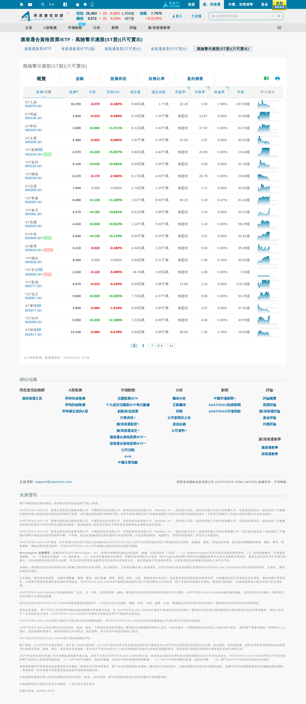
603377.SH (33, 310)
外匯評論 (269, 424)
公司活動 (128, 450)
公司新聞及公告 (179, 418)
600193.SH (33, 154)
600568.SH (33, 238)
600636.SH (33, 262)
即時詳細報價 (75, 405)
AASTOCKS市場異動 (225, 411)
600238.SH (33, 178)
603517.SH (33, 334)
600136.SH (33, 118)
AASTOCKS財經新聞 (225, 405)
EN (51, 4)
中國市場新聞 (224, 398)
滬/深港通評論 (269, 411)
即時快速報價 (75, 398)
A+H (127, 456)
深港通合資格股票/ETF (128, 443)
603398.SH (33, 322)
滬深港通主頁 (32, 398)
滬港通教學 (269, 447)
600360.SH (33, 202)
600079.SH (33, 106)
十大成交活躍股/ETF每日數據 (128, 405)
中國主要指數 (128, 462)
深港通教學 (269, 454)
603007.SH (33, 298)
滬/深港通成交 (127, 430)
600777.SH (33, 286)
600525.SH (33, 226)
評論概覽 (269, 398)
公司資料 (179, 430)
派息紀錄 (179, 424)
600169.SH (33, 142)
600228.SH (33, 166)
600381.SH (33, 214)
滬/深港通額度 (127, 424)
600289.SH (33, 190)
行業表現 (128, 418)
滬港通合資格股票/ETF (128, 437)
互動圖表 (179, 405)
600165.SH (33, 130)
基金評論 (269, 418)
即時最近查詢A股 (75, 411)
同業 (179, 411)
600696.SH (33, 274)
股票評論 (269, 405)
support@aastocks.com (53, 482)
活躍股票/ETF (127, 398)
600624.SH (33, 250)
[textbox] (246, 16)
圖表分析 (179, 398)
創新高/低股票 (127, 411)
